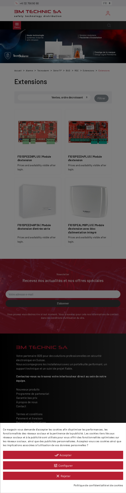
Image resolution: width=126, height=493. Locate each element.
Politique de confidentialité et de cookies (98, 485)
